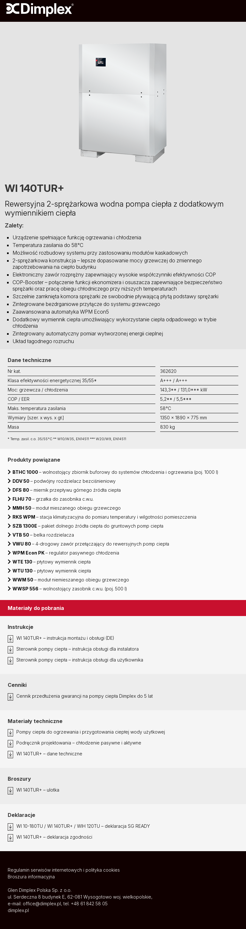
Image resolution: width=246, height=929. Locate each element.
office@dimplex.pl (42, 903)
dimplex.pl (18, 910)
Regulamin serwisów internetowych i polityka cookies (64, 870)
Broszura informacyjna (31, 876)
